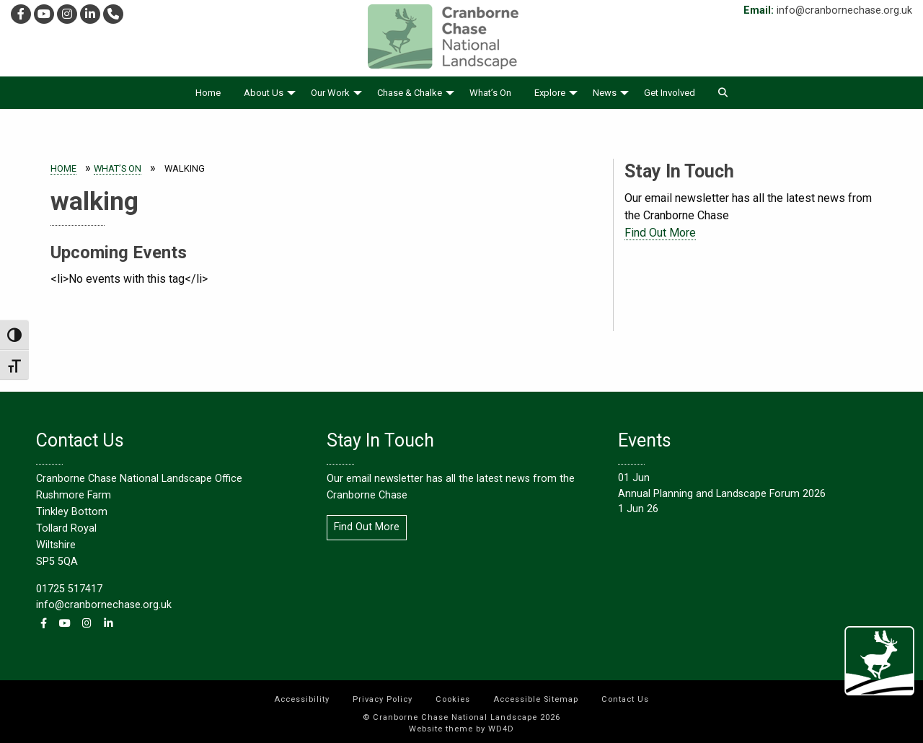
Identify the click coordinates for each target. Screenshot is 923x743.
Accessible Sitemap (535, 699)
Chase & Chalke (409, 92)
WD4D (501, 729)
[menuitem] (208, 92)
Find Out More (660, 232)
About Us (263, 92)
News (605, 92)
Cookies (453, 699)
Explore (549, 92)
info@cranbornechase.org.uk (844, 10)
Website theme (441, 729)
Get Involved (669, 92)
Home (208, 92)
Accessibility (302, 699)
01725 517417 (69, 589)
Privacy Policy (382, 699)
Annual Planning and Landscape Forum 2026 (722, 494)
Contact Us (625, 699)
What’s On (490, 92)
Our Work (330, 92)
